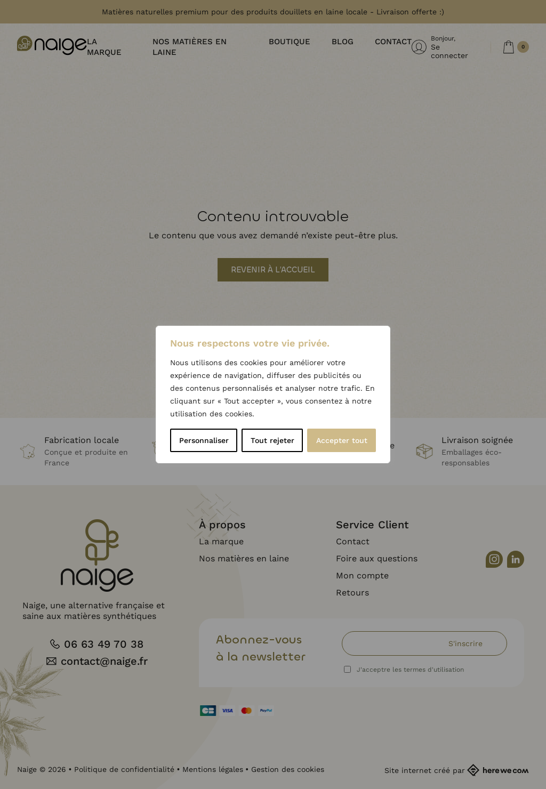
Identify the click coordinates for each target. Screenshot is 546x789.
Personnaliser (204, 440)
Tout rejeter (272, 440)
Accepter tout (341, 440)
